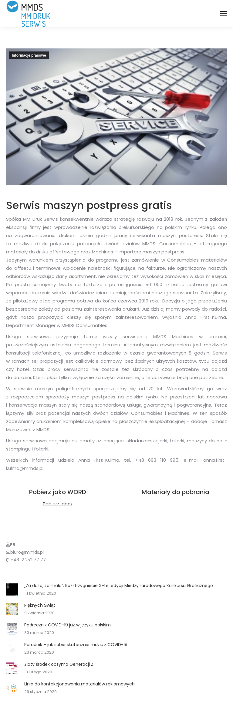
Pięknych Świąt (39, 605)
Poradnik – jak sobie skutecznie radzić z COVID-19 (75, 645)
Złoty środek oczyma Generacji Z (58, 664)
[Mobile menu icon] (223, 13)
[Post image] (12, 589)
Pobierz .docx (58, 503)
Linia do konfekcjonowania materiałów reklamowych (79, 684)
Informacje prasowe (29, 55)
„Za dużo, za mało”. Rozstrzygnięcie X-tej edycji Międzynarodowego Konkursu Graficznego (118, 586)
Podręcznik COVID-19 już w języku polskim (67, 625)
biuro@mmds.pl (27, 552)
